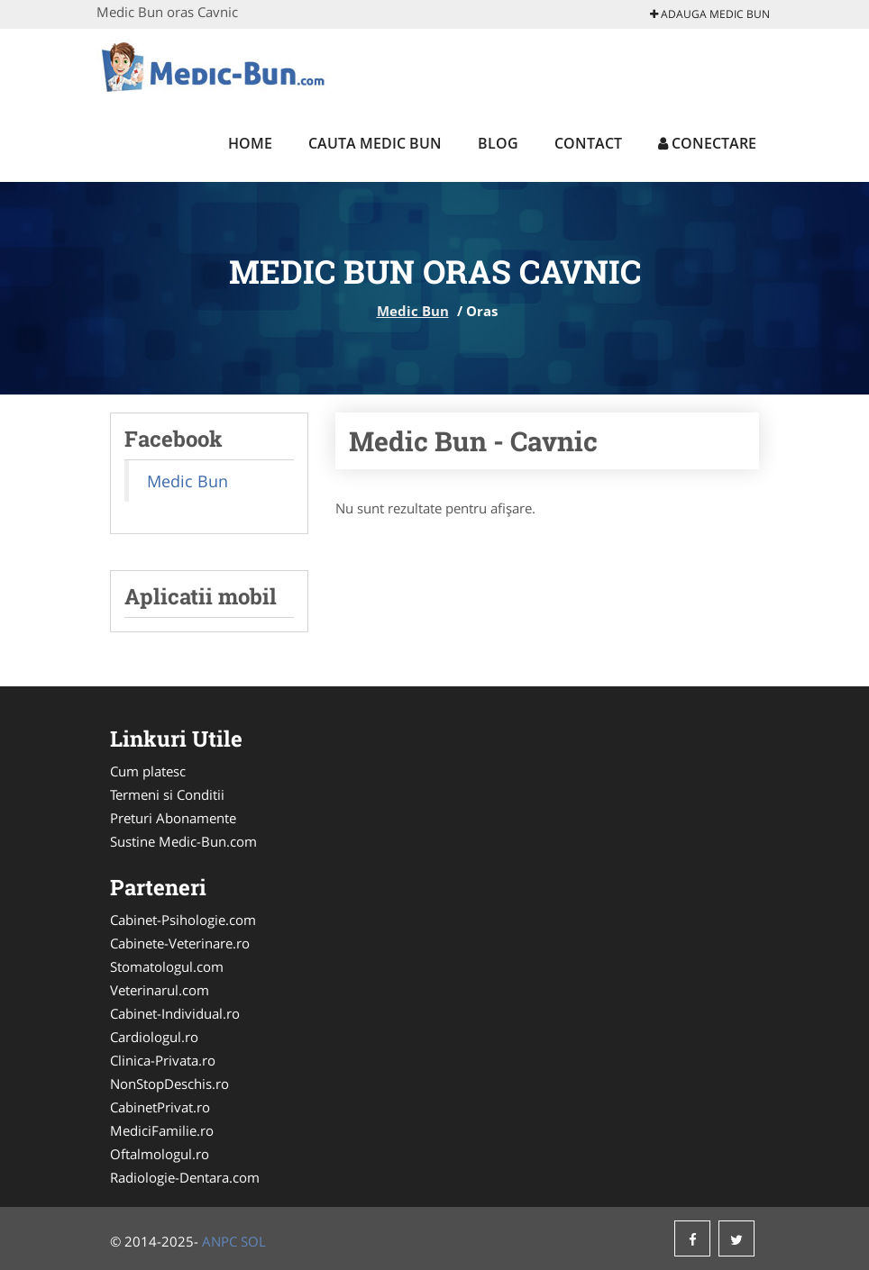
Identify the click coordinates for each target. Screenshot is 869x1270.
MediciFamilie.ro (162, 1130)
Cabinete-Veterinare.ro (180, 943)
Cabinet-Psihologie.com (183, 920)
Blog (498, 143)
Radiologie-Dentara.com (185, 1177)
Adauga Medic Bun (710, 14)
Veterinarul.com (159, 990)
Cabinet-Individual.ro (175, 1013)
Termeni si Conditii (167, 794)
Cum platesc (148, 771)
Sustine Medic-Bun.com (183, 841)
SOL (253, 1241)
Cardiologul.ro (154, 1037)
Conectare (707, 143)
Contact (588, 143)
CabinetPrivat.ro (160, 1107)
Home (250, 143)
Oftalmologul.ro (159, 1154)
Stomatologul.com (167, 966)
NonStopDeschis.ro (169, 1084)
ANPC (219, 1241)
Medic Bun (413, 311)
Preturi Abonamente (173, 818)
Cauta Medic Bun (375, 143)
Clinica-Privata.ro (162, 1060)
